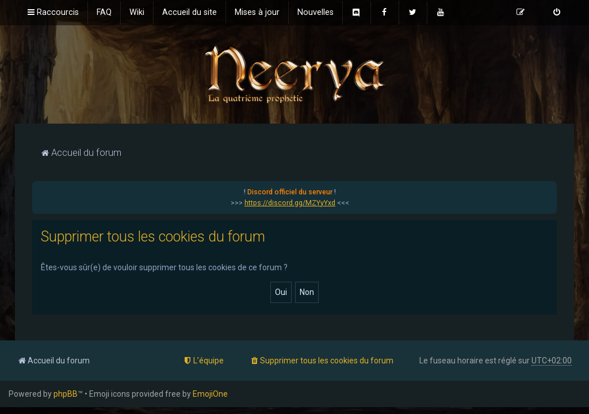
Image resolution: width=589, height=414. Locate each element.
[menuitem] (104, 13)
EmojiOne (210, 393)
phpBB (65, 393)
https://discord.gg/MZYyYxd (289, 203)
